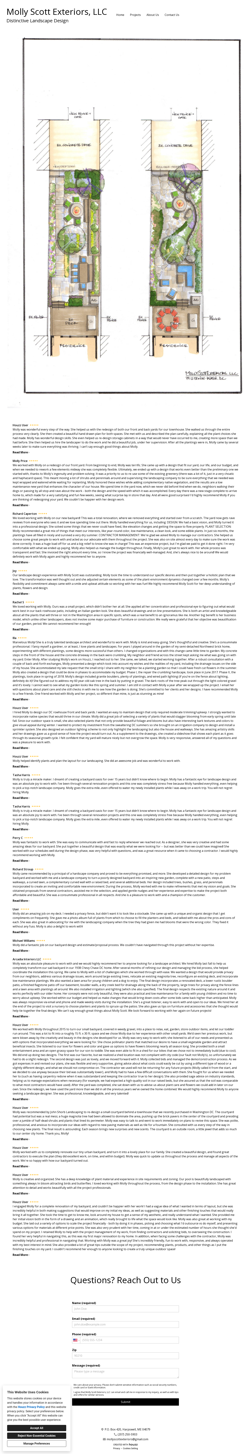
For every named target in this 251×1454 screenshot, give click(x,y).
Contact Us (172, 15)
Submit (125, 1402)
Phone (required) (125, 1337)
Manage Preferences (36, 1443)
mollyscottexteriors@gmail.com (127, 1439)
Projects (135, 15)
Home (120, 15)
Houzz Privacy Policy (31, 1407)
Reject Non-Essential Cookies (37, 1435)
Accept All (36, 1428)
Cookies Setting (130, 1448)
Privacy (116, 1448)
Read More (21, 452)
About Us (153, 15)
